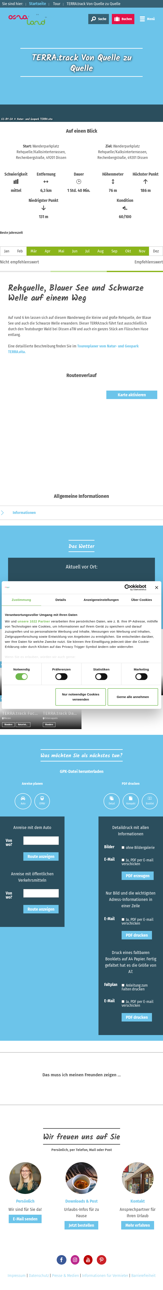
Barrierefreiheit (143, 1275)
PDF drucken (137, 935)
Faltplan (110, 984)
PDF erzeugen (137, 875)
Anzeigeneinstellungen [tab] (101, 599)
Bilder (109, 846)
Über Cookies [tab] (141, 599)
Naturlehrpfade (24, 724)
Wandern (8, 724)
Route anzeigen (41, 856)
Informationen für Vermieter (105, 1275)
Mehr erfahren (137, 1225)
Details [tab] (60, 599)
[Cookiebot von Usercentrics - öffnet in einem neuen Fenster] (127, 587)
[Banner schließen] (156, 587)
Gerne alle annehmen (133, 697)
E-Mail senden (25, 1218)
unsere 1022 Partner (34, 621)
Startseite (37, 3)
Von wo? (9, 842)
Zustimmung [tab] (21, 599)
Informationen (24, 512)
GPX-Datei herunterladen (81, 771)
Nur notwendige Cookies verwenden (80, 696)
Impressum (17, 1275)
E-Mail (109, 859)
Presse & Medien (65, 1275)
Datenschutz (39, 1275)
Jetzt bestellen (81, 1225)
